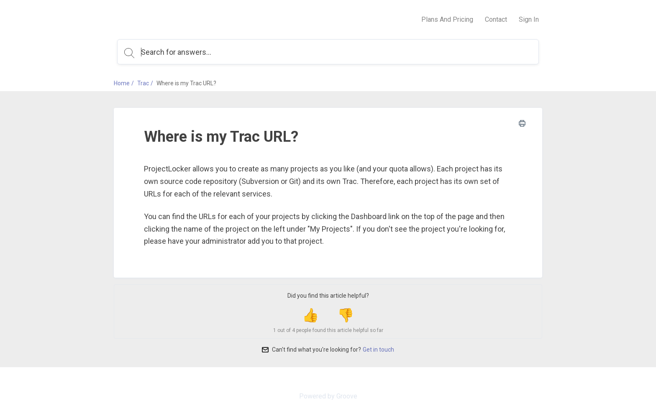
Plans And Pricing (447, 19)
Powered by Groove (328, 396)
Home (122, 83)
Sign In (529, 19)
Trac (143, 83)
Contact (496, 19)
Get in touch (378, 349)
